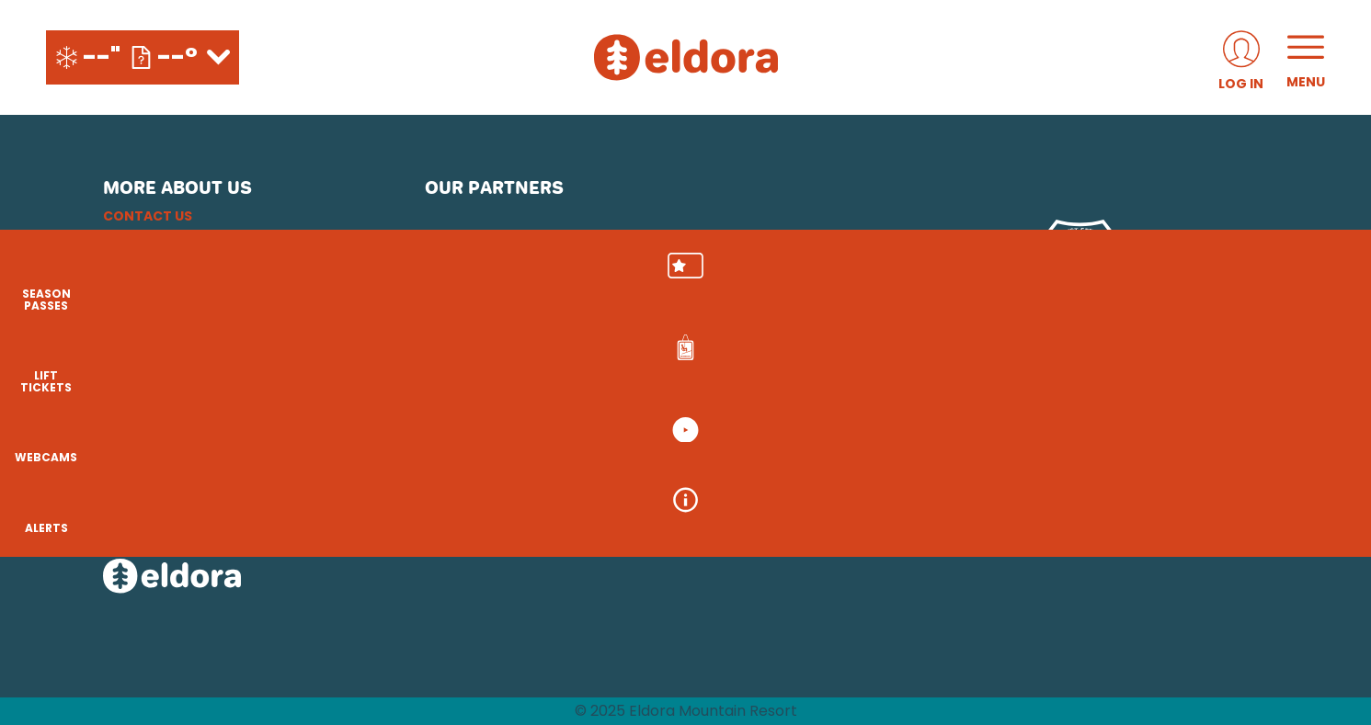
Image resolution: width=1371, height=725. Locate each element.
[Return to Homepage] (686, 57)
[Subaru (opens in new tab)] (477, 257)
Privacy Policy (157, 282)
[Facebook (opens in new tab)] (172, 436)
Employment (149, 238)
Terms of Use (150, 304)
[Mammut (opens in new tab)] (868, 256)
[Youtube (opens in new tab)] (222, 436)
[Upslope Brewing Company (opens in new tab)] (657, 256)
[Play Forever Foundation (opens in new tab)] (762, 257)
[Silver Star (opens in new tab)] (743, 476)
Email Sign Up (150, 260)
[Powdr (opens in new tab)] (467, 424)
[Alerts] (1325, 533)
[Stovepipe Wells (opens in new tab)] (873, 476)
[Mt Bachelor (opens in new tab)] (847, 424)
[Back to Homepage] (241, 577)
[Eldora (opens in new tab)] (763, 424)
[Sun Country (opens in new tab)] (611, 476)
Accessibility (151, 326)
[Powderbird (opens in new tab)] (1092, 424)
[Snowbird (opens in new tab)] (929, 424)
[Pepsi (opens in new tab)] (567, 256)
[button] (1325, 285)
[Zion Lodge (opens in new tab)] (994, 476)
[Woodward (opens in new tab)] (478, 476)
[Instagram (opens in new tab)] (121, 436)
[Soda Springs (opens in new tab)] (1002, 424)
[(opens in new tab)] (1240, 57)
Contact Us (147, 216)
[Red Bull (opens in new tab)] (974, 256)
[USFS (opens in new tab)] (1079, 256)
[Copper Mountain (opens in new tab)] (667, 424)
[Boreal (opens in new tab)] (569, 424)
